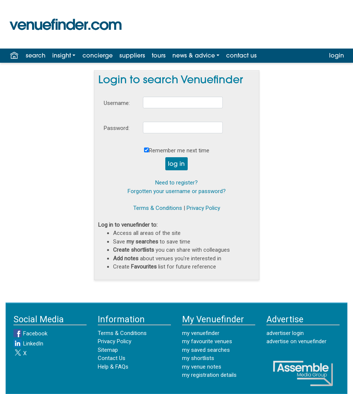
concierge (97, 56)
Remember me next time (179, 150)
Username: (117, 103)
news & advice (193, 56)
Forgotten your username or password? (177, 191)
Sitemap (108, 350)
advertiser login (285, 333)
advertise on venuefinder (296, 341)
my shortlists (198, 358)
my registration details (209, 375)
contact (241, 56)
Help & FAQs (113, 366)
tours (159, 56)
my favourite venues (207, 341)
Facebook (30, 333)
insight (61, 56)
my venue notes (201, 366)
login (336, 56)
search (36, 56)
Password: (116, 128)
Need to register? (176, 182)
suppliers (132, 56)
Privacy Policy (203, 208)
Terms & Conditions (157, 208)
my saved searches (206, 350)
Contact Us (111, 358)
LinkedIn (28, 343)
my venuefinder (200, 333)
